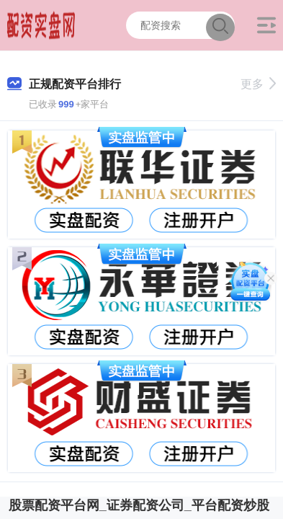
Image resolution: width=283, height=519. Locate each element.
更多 (258, 84)
